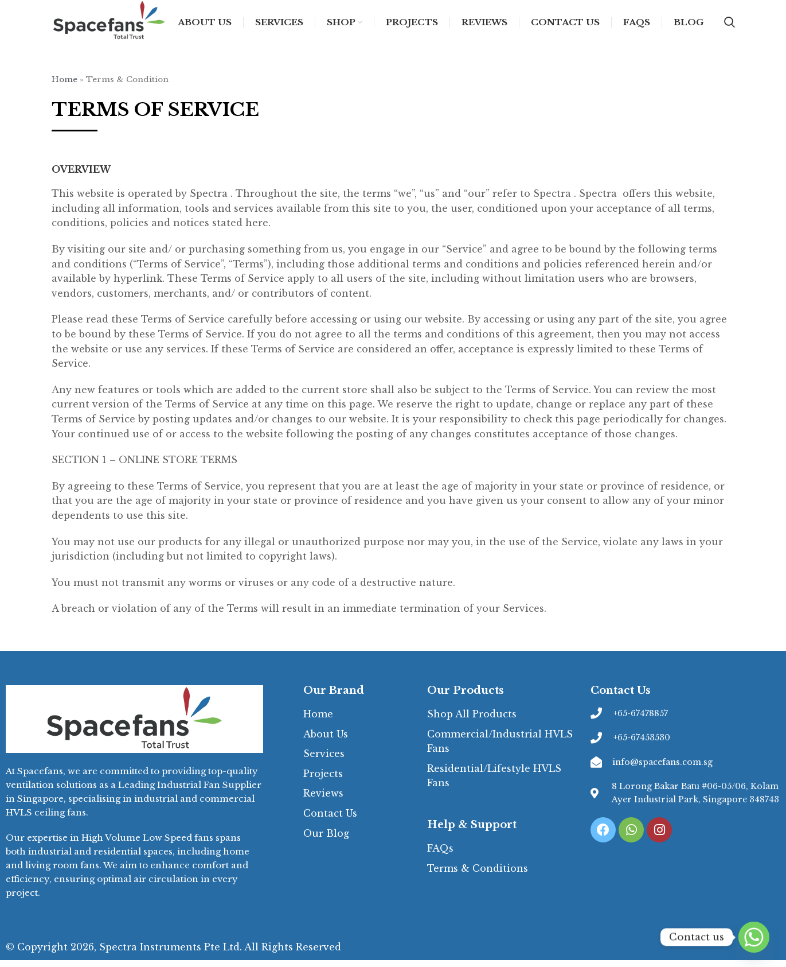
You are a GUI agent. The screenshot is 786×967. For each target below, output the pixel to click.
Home (64, 86)
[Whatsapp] (753, 937)
